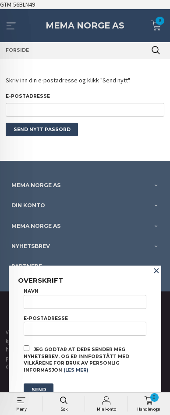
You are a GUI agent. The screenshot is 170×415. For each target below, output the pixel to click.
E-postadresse (28, 96)
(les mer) (76, 370)
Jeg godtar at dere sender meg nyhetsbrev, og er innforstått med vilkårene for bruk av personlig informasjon (76, 359)
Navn (85, 298)
